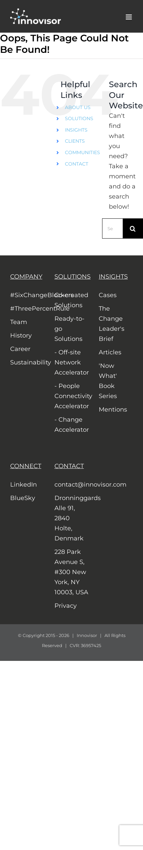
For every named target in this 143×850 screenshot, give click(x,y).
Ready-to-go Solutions (69, 329)
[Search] (133, 228)
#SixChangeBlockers (27, 295)
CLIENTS (75, 141)
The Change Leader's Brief (111, 324)
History (21, 335)
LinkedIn (23, 484)
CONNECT (25, 466)
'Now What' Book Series (108, 381)
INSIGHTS (76, 130)
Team (18, 322)
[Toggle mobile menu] (129, 17)
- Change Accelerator (71, 424)
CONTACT (76, 164)
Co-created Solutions (71, 300)
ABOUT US (78, 107)
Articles (110, 352)
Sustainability (27, 362)
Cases (108, 295)
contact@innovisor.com (71, 484)
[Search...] (112, 228)
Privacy (65, 605)
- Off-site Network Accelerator (71, 362)
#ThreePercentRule (27, 308)
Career (20, 349)
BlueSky (22, 498)
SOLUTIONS (79, 118)
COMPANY (26, 276)
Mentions (113, 409)
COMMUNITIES (82, 152)
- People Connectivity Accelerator (71, 396)
